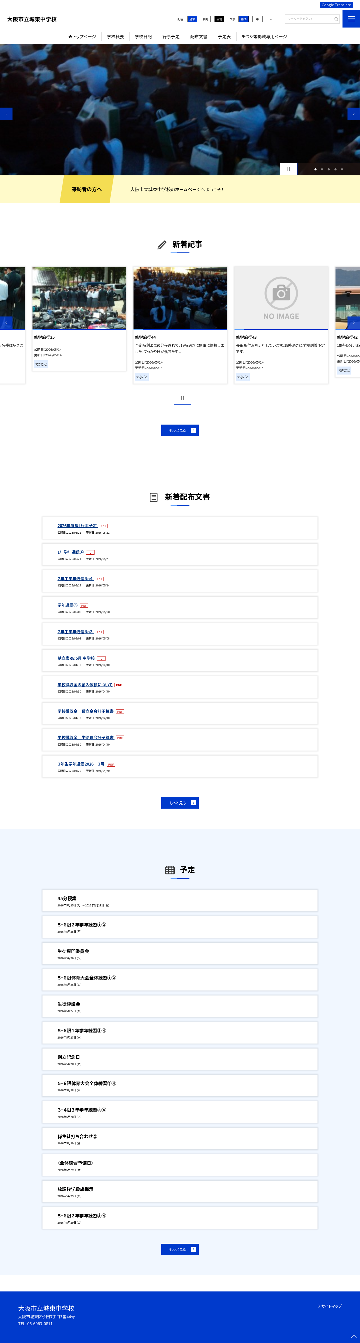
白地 (205, 19)
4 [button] (335, 169)
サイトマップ (331, 1306)
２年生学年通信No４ (76, 578)
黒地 (219, 19)
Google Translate (336, 4)
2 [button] (322, 169)
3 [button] (329, 169)
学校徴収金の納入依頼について (85, 685)
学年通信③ (68, 605)
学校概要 (115, 36)
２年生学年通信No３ (76, 631)
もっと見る (177, 430)
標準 (243, 19)
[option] (180, 109)
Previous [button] (6, 114)
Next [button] (354, 114)
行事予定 (171, 36)
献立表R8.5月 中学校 (77, 658)
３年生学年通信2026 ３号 (82, 764)
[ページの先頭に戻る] (354, 1336)
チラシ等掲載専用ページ (264, 36)
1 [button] (315, 169)
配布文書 (198, 36)
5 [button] (342, 169)
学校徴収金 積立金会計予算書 (86, 711)
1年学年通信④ (71, 552)
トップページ (84, 36)
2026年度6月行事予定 (78, 525)
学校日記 (143, 36)
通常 (192, 19)
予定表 (224, 36)
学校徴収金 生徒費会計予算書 (86, 737)
